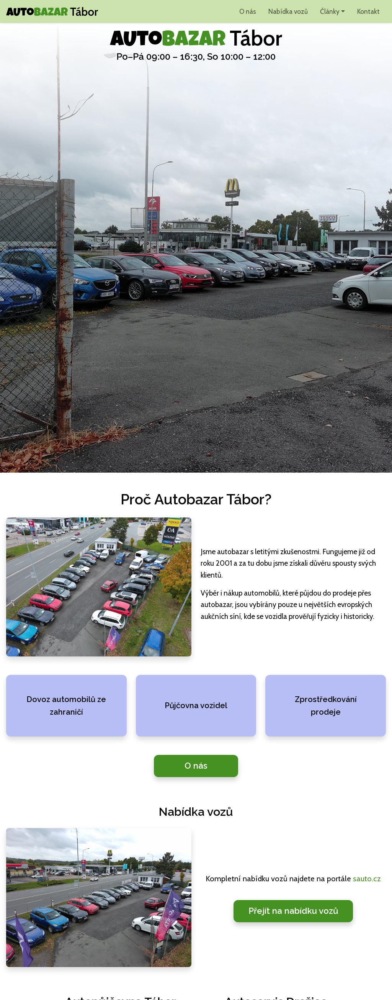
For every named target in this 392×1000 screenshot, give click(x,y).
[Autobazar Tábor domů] (52, 11)
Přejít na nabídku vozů (293, 911)
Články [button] (330, 11)
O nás (247, 11)
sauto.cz (367, 878)
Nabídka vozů (288, 11)
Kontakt (368, 11)
